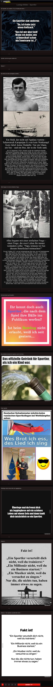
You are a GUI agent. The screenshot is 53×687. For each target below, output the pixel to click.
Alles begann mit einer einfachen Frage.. (10, 187)
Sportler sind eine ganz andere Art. (9, 58)
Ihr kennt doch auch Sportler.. (7, 295)
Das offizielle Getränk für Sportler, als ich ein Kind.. (12, 354)
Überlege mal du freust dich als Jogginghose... (11, 488)
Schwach (6, 54)
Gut (2, 54)
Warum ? (3, 66)
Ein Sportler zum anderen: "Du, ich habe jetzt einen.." (13, 8)
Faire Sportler (4, 408)
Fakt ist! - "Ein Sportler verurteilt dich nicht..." (11, 612)
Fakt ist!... (3, 541)
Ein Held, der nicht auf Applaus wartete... (10, 73)
